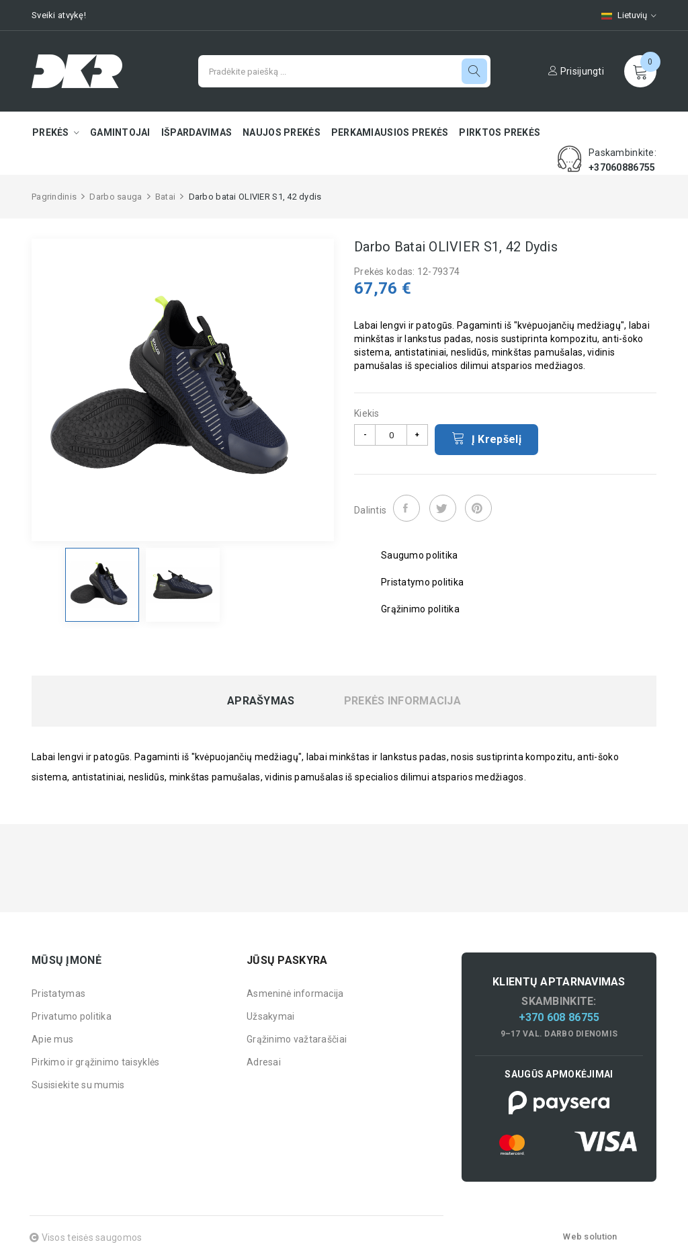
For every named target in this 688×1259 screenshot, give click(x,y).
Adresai (264, 1062)
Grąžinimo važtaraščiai (297, 1039)
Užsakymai (271, 1016)
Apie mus (52, 1039)
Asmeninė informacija (295, 993)
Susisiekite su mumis (78, 1085)
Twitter (442, 508)
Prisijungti (576, 71)
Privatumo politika (72, 1016)
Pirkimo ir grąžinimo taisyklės (95, 1062)
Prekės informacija (402, 701)
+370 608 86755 (559, 1017)
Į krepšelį (486, 438)
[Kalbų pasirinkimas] (622, 15)
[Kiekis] (391, 435)
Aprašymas (261, 701)
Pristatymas (58, 993)
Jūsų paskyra (287, 960)
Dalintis (406, 508)
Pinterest (478, 508)
